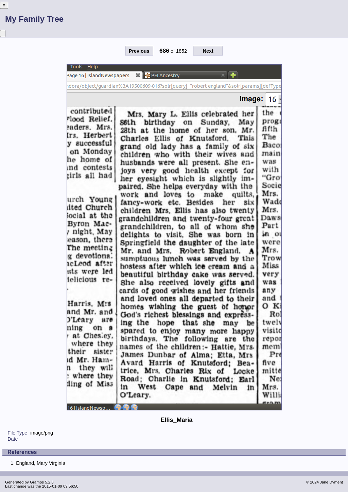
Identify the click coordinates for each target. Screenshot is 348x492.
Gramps (37, 482)
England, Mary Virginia (40, 463)
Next (208, 51)
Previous (139, 51)
